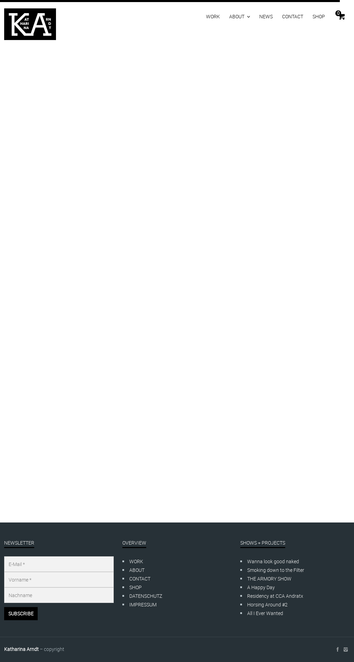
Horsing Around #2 (267, 604)
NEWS (266, 16)
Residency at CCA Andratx (275, 596)
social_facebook (337, 649)
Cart (338, 13)
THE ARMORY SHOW (269, 578)
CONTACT (292, 16)
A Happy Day (261, 587)
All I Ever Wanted (265, 613)
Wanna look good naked (273, 561)
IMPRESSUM (143, 604)
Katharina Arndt (21, 649)
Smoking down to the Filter (275, 570)
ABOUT (236, 16)
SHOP (319, 16)
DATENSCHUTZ (145, 596)
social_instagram (346, 649)
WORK (213, 16)
